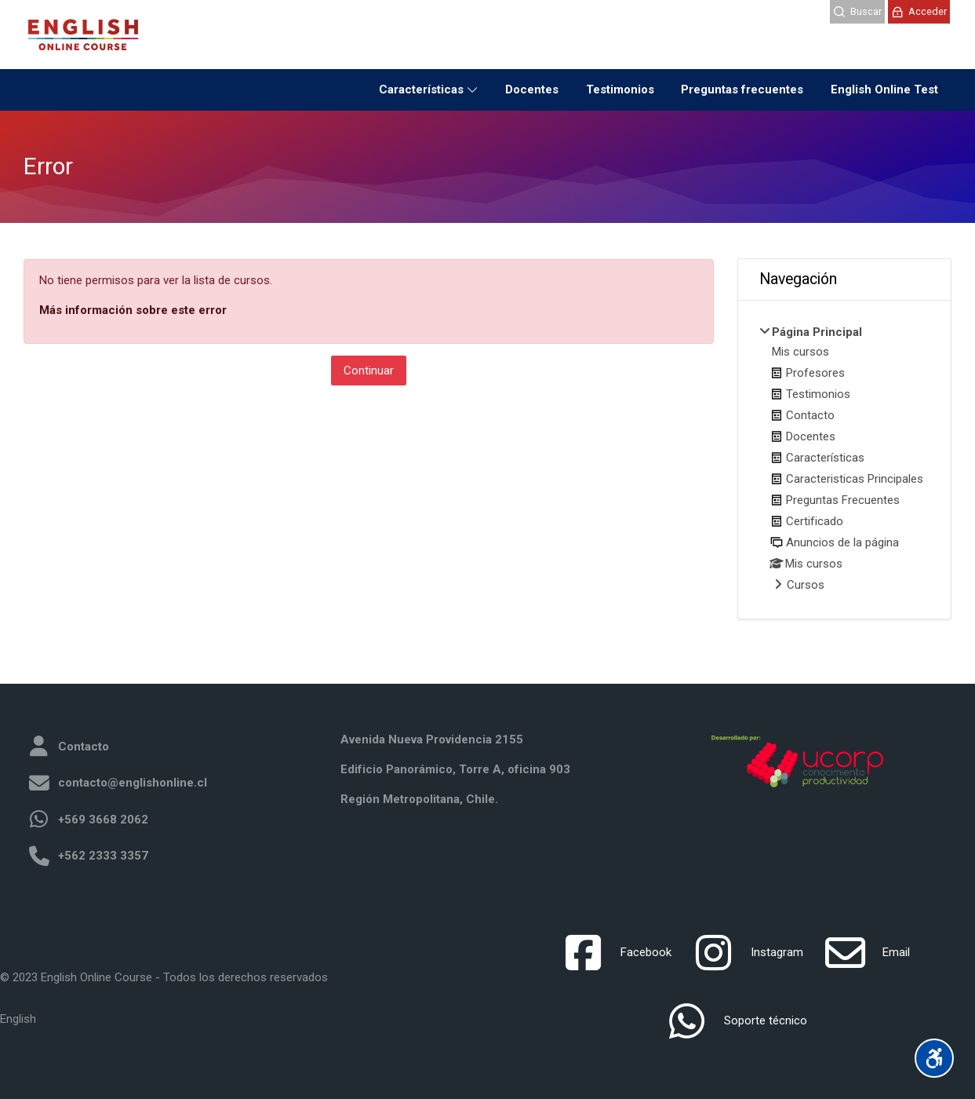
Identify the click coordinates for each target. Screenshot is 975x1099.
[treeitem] (844, 459)
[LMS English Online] (83, 34)
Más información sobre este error (133, 310)
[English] (18, 1019)
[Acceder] (919, 12)
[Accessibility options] (934, 1058)
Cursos (805, 585)
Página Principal (817, 332)
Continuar (369, 370)
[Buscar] (857, 12)
